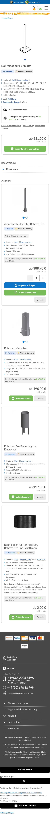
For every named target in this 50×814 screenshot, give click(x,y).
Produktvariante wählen (11, 126)
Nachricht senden (25, 805)
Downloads (40, 126)
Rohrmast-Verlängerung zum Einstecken (20, 448)
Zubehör (5, 128)
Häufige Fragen (7, 812)
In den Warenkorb (25, 292)
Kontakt (11, 715)
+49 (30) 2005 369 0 (20, 677)
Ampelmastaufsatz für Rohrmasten (24, 223)
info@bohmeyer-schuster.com (20, 693)
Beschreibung (28, 126)
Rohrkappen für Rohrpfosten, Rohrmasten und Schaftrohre (21, 546)
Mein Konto (12, 657)
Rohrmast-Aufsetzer (16, 348)
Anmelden (11, 660)
